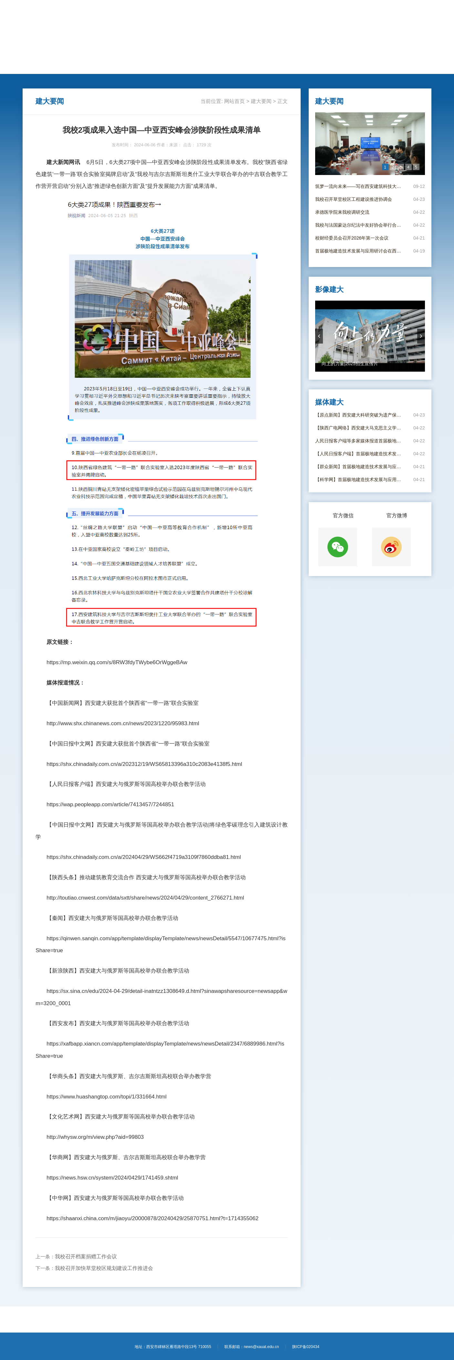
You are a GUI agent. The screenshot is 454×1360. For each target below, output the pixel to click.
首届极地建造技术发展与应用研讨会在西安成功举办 (360, 250)
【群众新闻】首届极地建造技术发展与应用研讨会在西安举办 (360, 466)
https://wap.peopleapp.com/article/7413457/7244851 (110, 804)
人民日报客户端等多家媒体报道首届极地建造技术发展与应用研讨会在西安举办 (360, 440)
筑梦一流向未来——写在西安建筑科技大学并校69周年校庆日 (360, 186)
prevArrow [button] (319, 336)
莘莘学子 (195, 67)
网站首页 (36, 67)
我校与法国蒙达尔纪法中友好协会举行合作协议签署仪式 (360, 225)
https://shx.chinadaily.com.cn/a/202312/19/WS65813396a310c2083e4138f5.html (144, 764)
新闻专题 (249, 67)
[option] (370, 143)
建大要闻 (62, 67)
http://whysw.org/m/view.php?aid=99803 (95, 1137)
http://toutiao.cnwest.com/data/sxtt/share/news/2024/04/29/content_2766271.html (145, 898)
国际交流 (169, 67)
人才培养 (116, 67)
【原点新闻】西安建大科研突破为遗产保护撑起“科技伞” (360, 414)
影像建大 (328, 67)
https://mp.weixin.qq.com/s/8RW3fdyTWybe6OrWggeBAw (116, 662)
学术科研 (142, 67)
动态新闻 (89, 67)
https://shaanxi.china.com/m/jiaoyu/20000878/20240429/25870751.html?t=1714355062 (152, 1218)
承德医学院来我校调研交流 (342, 212)
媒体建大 (275, 67)
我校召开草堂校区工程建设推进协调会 (353, 199)
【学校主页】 (389, 12)
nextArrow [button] (421, 336)
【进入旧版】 (417, 12)
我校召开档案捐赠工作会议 (86, 1256)
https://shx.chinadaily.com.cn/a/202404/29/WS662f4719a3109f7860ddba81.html (143, 857)
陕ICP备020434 (305, 1347)
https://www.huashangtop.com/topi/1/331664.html (106, 1097)
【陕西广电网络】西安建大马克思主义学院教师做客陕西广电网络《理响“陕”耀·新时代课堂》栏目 (360, 427)
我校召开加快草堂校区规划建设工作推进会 (104, 1268)
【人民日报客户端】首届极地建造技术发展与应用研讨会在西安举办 (360, 453)
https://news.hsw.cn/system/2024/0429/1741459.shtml (112, 1178)
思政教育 (222, 67)
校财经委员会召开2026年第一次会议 (351, 238)
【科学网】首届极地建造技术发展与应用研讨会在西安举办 (360, 479)
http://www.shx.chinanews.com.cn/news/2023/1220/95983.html (122, 723)
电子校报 (302, 67)
